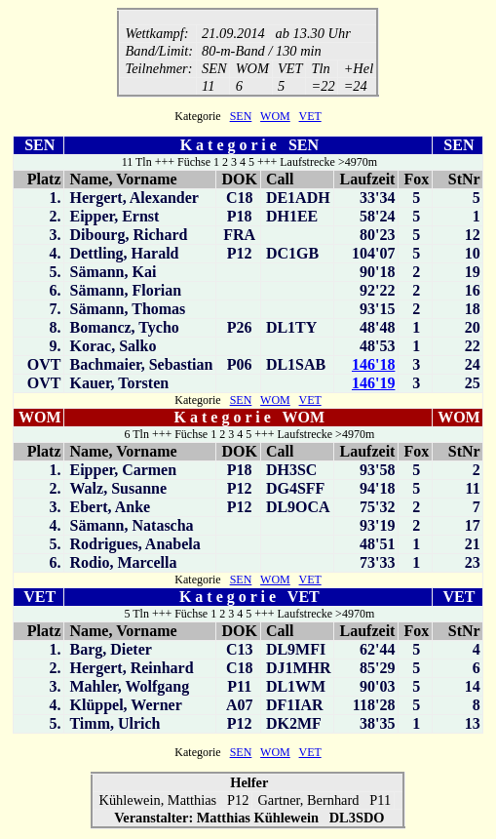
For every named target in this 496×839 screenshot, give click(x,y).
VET (310, 118)
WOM (275, 118)
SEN (241, 118)
